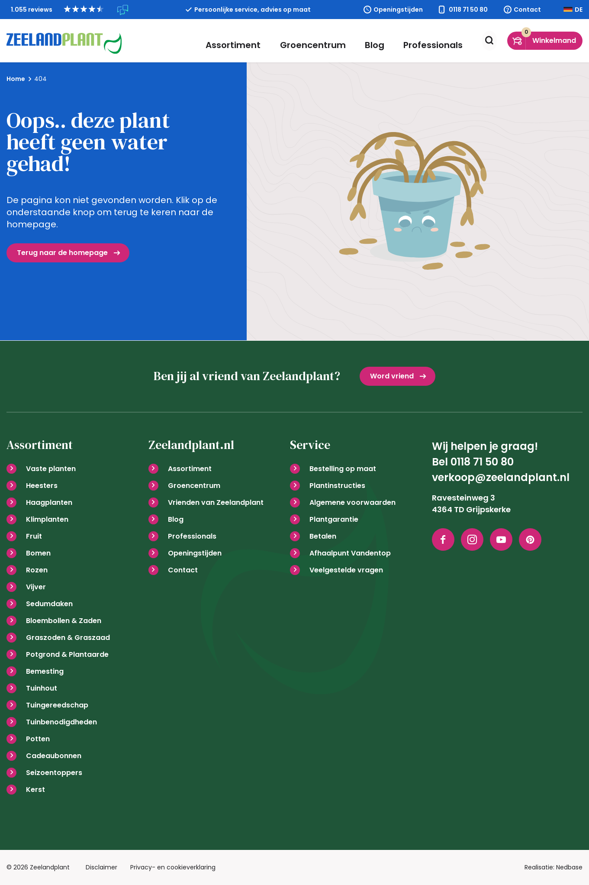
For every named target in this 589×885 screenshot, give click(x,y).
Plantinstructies (337, 486)
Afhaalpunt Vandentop (350, 553)
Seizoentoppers (54, 773)
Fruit (34, 536)
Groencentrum (322, 41)
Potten (38, 739)
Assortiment (248, 41)
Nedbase (569, 867)
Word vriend (392, 376)
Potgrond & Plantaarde (67, 654)
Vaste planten (51, 469)
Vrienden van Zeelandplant (216, 502)
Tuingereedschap (57, 705)
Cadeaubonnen (53, 756)
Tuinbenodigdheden (61, 722)
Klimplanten (47, 519)
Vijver (36, 587)
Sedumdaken (49, 604)
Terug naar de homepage (62, 253)
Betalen (322, 536)
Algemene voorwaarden (352, 502)
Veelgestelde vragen (346, 570)
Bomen (38, 553)
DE (579, 9)
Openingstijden (398, 9)
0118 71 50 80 (468, 9)
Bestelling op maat (342, 469)
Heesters (42, 486)
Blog (377, 41)
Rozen (37, 570)
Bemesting (45, 671)
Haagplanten (49, 502)
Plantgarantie (333, 519)
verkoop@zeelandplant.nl (501, 477)
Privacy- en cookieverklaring (173, 867)
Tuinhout (41, 688)
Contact (527, 9)
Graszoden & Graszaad (68, 638)
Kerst (35, 790)
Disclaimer (101, 867)
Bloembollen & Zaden (63, 621)
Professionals (430, 41)
